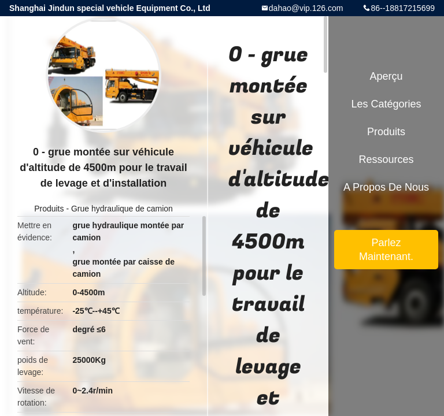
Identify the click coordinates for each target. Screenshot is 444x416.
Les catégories (386, 104)
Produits (49, 208)
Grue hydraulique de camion (122, 208)
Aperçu (385, 76)
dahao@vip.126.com (306, 8)
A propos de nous (386, 187)
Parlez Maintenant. (386, 249)
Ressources (385, 159)
